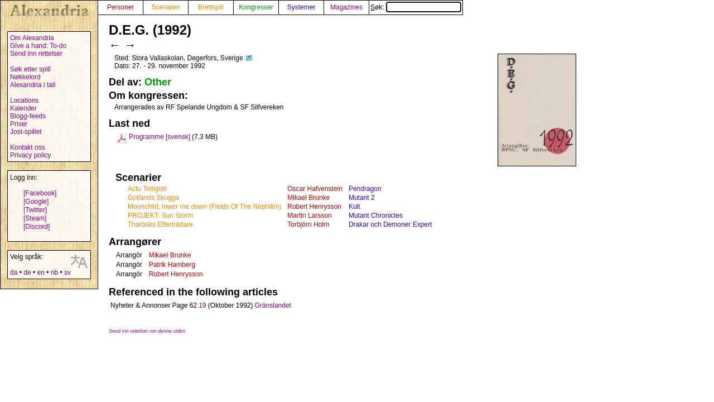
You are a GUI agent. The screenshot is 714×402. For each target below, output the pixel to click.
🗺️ (249, 58)
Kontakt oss (27, 147)
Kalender (23, 108)
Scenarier (165, 7)
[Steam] (34, 218)
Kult (354, 206)
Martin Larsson (309, 215)
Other (157, 82)
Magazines (346, 7)
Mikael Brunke (308, 198)
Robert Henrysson (314, 206)
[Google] (36, 201)
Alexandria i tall (32, 85)
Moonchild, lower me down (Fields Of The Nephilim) (204, 206)
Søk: (415, 7)
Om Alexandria (32, 38)
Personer (120, 7)
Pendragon (365, 189)
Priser (18, 124)
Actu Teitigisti (147, 189)
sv (67, 272)
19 (202, 305)
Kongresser (256, 7)
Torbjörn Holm (308, 224)
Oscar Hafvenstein (314, 189)
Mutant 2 (362, 198)
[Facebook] (39, 193)
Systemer (301, 7)
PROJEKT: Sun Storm (160, 215)
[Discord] (36, 227)
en (40, 272)
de (27, 272)
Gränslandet (273, 305)
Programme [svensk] (159, 137)
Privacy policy (30, 155)
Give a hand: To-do (38, 46)
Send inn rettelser (36, 54)
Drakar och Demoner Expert (390, 224)
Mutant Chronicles (376, 215)
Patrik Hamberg (172, 265)
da (13, 272)
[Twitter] (35, 210)
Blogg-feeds (28, 116)
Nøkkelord (25, 77)
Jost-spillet (26, 132)
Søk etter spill (30, 69)
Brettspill (211, 7)
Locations (24, 100)
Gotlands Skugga (153, 198)
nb (54, 272)
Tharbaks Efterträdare (160, 224)
